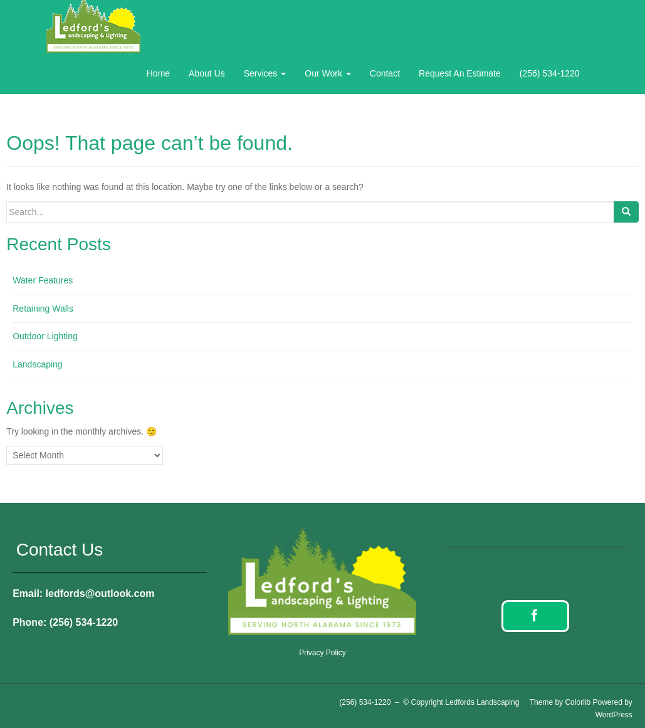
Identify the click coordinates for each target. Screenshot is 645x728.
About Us (207, 73)
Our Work (328, 73)
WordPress (613, 714)
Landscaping (37, 364)
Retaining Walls (43, 308)
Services (265, 73)
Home (158, 73)
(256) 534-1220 (550, 73)
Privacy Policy (322, 652)
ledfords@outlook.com (100, 593)
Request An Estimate (460, 73)
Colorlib (577, 702)
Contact (385, 73)
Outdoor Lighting (45, 336)
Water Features (43, 280)
